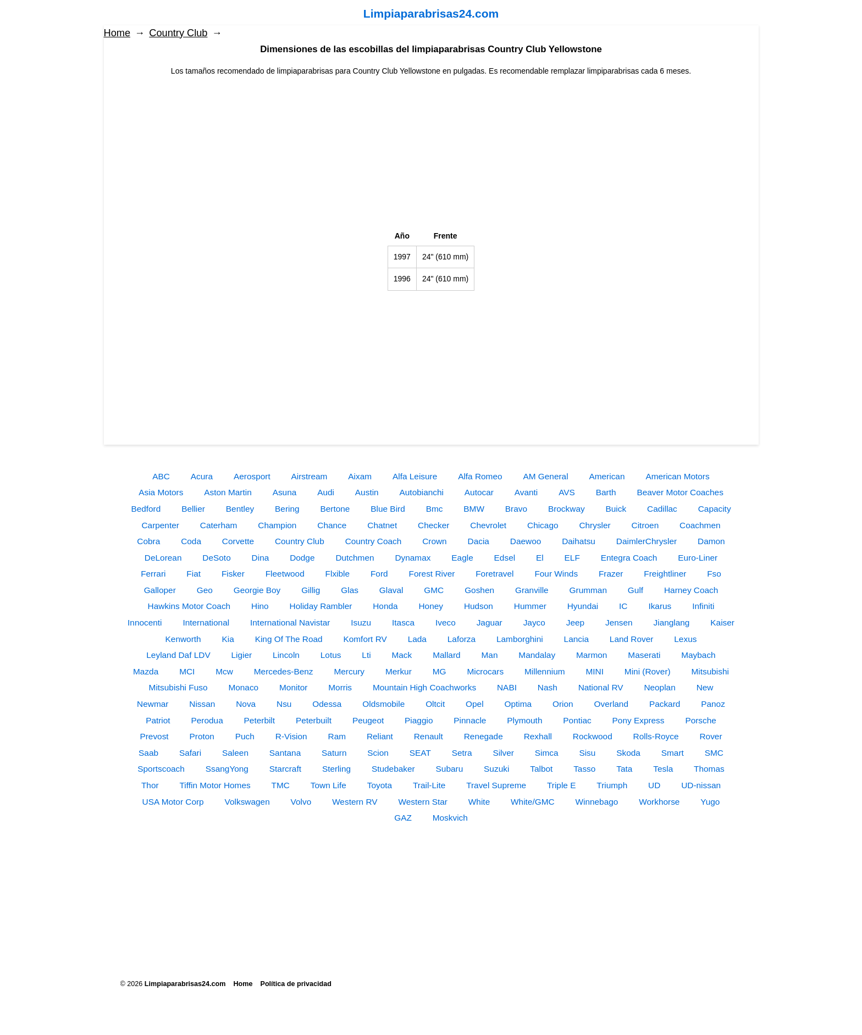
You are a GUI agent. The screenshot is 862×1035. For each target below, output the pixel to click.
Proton (202, 736)
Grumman (588, 590)
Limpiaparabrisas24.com (431, 13)
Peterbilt (259, 720)
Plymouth (524, 720)
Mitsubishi (710, 671)
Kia (228, 639)
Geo (205, 590)
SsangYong (227, 768)
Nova (246, 704)
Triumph (611, 785)
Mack (401, 655)
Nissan (202, 704)
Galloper (160, 590)
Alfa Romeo (480, 476)
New (705, 687)
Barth (606, 492)
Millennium (544, 671)
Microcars (485, 671)
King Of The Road (289, 639)
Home (117, 32)
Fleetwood (285, 573)
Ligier (241, 655)
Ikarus (659, 606)
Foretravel (494, 573)
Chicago (542, 525)
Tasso (584, 768)
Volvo (301, 801)
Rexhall (538, 736)
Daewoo (525, 541)
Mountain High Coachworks (424, 687)
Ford (379, 573)
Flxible (337, 573)
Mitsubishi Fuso (178, 687)
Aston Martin (227, 492)
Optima (518, 704)
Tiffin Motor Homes (215, 785)
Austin (367, 492)
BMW (473, 508)
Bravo (516, 508)
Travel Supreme (496, 785)
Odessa (326, 704)
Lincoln (286, 655)
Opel (475, 704)
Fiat (193, 573)
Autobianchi (422, 492)
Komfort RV (364, 639)
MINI (594, 671)
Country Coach (373, 541)
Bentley (240, 508)
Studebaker (393, 768)
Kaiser (722, 622)
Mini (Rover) (648, 671)
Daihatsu (578, 541)
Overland (611, 704)
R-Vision (291, 736)
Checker (433, 525)
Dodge (302, 557)
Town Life (328, 785)
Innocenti (145, 622)
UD (654, 785)
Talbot (541, 768)
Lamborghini (519, 639)
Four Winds (556, 573)
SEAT (420, 752)
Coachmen (699, 525)
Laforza (461, 639)
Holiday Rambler (321, 606)
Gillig (310, 590)
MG (439, 671)
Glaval (391, 590)
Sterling (336, 768)
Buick (616, 508)
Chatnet (382, 525)
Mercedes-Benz (283, 671)
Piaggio (419, 720)
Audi (325, 492)
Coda (191, 541)
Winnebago (597, 801)
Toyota (379, 785)
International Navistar (290, 622)
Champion (277, 525)
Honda (385, 606)
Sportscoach (161, 768)
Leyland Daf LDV (178, 655)
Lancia (576, 639)
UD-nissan (701, 785)
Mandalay (536, 655)
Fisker (233, 573)
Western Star (422, 801)
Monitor (293, 687)
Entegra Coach (629, 557)
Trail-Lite (429, 785)
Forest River (432, 573)
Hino (260, 606)
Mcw (224, 671)
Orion (562, 704)
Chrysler (594, 525)
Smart (672, 752)
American (607, 476)
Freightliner (665, 573)
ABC (161, 476)
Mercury (349, 671)
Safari (190, 752)
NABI (507, 687)
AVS (567, 492)
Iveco (445, 622)
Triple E (561, 785)
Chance (331, 525)
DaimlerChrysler (646, 541)
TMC (281, 785)
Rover (710, 736)
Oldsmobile (383, 704)
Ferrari (153, 573)
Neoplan (659, 687)
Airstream (309, 476)
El (540, 557)
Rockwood (592, 736)
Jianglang (672, 622)
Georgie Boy (257, 590)
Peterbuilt (313, 720)
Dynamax (412, 557)
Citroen (645, 525)
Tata (624, 768)
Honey (430, 606)
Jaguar (489, 622)
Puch (245, 736)
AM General (545, 476)
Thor (150, 785)
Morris (340, 687)
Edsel (505, 557)
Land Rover (632, 639)
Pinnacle (470, 720)
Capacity (714, 508)
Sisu (587, 752)
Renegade (483, 736)
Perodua (207, 720)
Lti (366, 655)
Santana (285, 752)
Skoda (628, 752)
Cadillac (662, 508)
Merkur (398, 671)
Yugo (710, 801)
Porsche (700, 720)
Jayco (534, 622)
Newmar (152, 704)
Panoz (713, 704)
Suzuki (496, 768)
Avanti (526, 492)
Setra (462, 752)
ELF (572, 557)
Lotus (331, 655)
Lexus (685, 639)
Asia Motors (161, 492)
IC (623, 606)
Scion (378, 752)
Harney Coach (691, 590)
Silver (503, 752)
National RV (600, 687)
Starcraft (285, 768)
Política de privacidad (296, 984)
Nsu (284, 704)
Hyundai (582, 606)
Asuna (285, 492)
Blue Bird (388, 508)
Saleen (235, 752)
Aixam (360, 476)
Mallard (446, 655)
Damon (711, 541)
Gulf (635, 590)
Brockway (566, 508)
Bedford (146, 508)
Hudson (478, 606)
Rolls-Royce (656, 736)
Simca (547, 752)
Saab (148, 752)
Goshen (479, 590)
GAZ (403, 817)
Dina (260, 557)
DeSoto (216, 557)
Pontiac (577, 720)
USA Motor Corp (173, 801)
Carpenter (160, 525)
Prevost (154, 736)
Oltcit (435, 704)
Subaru (449, 768)
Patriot (158, 720)
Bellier (193, 508)
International (206, 622)
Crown (434, 541)
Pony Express (638, 720)
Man (490, 655)
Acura (202, 476)
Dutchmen (354, 557)
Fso (714, 573)
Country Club (178, 32)
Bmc (434, 508)
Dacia (478, 541)
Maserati (644, 655)
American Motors (677, 476)
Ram (337, 736)
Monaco (243, 687)
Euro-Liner (697, 557)
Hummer (530, 606)
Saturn (334, 752)
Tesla (663, 768)
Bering (287, 508)
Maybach (698, 655)
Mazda (145, 671)
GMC (434, 590)
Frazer (611, 573)
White (479, 801)
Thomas (709, 768)
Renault (428, 736)
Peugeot (368, 720)
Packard (664, 704)
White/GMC (533, 801)
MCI (187, 671)
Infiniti (703, 606)
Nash (547, 687)
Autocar (479, 492)
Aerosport (252, 476)
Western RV (354, 801)
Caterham (218, 525)
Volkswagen (247, 801)
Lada (417, 639)
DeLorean (163, 557)
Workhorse (659, 801)
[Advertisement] (431, 154)
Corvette (238, 541)
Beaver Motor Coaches (680, 492)
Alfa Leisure (415, 476)
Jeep (575, 622)
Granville (532, 590)
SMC (714, 752)
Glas (349, 590)
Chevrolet (488, 525)
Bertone (335, 508)
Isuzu (361, 622)
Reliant (380, 736)
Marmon (591, 655)
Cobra (148, 541)
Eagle (462, 557)
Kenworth (183, 639)
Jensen (619, 622)
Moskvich (450, 817)
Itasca (403, 622)
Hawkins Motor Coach (189, 606)
